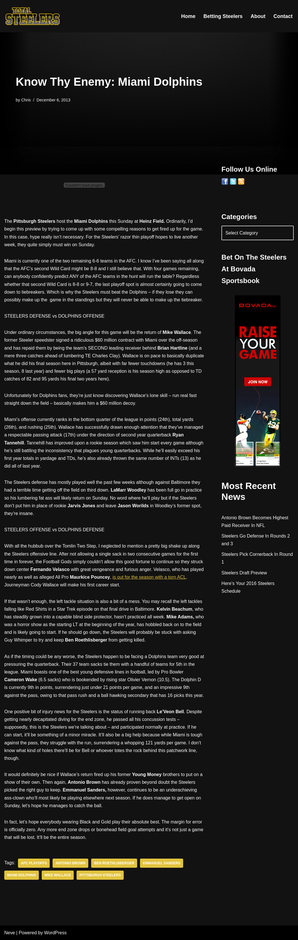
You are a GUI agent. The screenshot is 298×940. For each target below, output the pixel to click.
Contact (283, 16)
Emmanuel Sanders (161, 863)
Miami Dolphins (21, 875)
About (258, 16)
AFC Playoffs (34, 863)
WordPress (55, 932)
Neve (9, 932)
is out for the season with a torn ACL (149, 577)
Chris (26, 100)
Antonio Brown (70, 863)
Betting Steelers (223, 16)
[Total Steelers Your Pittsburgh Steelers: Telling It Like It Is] (32, 16)
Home (188, 16)
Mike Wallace (58, 875)
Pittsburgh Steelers (100, 875)
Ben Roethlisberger (114, 863)
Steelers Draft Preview (244, 572)
